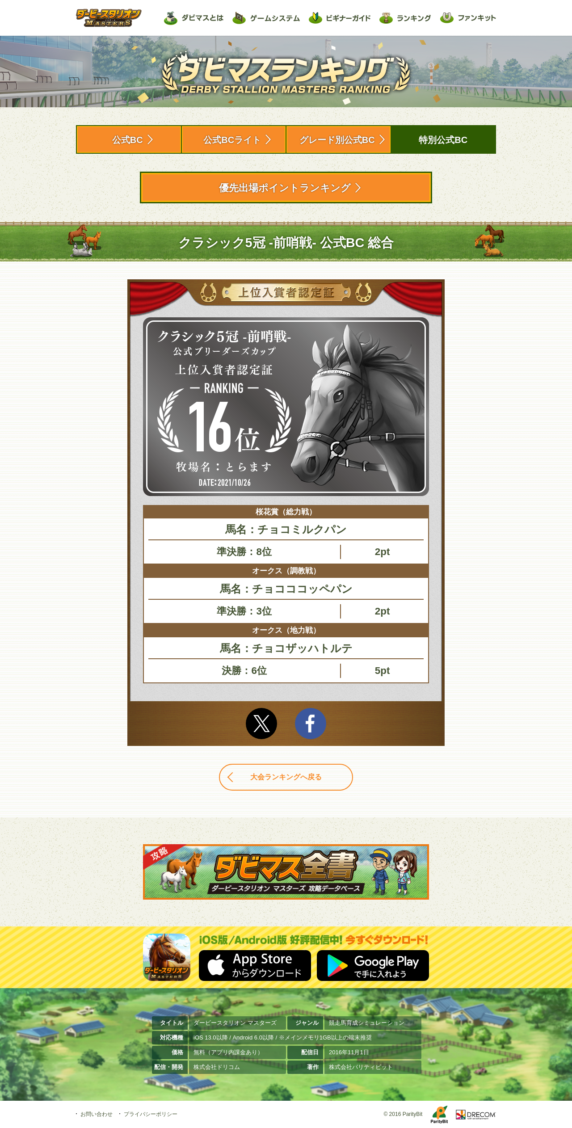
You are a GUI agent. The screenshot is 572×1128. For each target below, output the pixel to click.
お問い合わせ (96, 1114)
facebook (310, 723)
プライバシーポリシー (150, 1114)
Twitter (261, 723)
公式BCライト (232, 140)
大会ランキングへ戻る (286, 777)
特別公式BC (443, 140)
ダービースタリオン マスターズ (109, 18)
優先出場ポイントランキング (285, 188)
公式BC (127, 140)
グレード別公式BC (337, 140)
